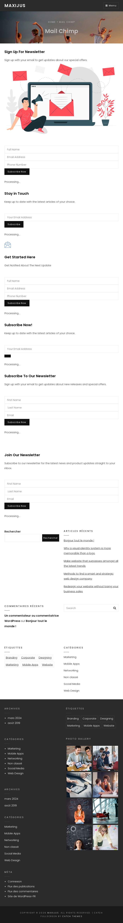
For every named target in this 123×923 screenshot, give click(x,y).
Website (47, 664)
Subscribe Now (17, 171)
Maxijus (15, 5)
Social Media (72, 684)
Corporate (28, 657)
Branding (11, 657)
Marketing (12, 664)
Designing (45, 657)
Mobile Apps (30, 664)
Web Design (71, 690)
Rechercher (12, 531)
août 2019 (14, 723)
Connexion (15, 881)
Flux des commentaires (23, 891)
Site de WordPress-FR (22, 896)
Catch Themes (72, 916)
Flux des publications (21, 886)
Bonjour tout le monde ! (79, 540)
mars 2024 (15, 718)
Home (52, 21)
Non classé (71, 677)
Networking (71, 670)
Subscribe (14, 224)
